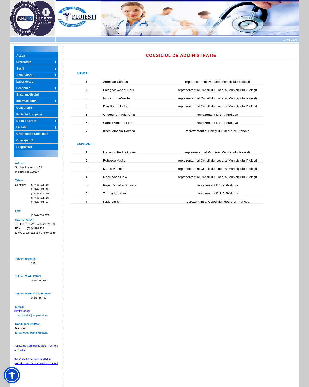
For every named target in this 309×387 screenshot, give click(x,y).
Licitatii (21, 127)
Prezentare (23, 62)
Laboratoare (24, 81)
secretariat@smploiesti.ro (33, 315)
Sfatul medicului (27, 94)
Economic (23, 88)
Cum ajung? (24, 140)
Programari (24, 147)
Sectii (20, 68)
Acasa (20, 55)
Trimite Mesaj (22, 310)
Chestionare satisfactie (32, 134)
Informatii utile (26, 101)
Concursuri (24, 107)
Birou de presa (26, 120)
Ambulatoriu (25, 75)
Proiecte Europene (29, 114)
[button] (12, 375)
